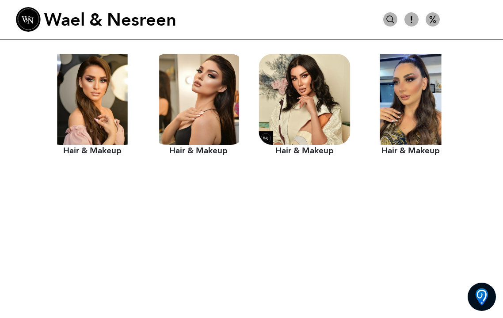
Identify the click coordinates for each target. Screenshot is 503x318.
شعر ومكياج (466, 19)
